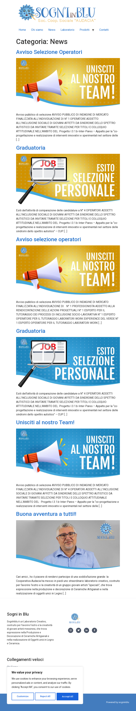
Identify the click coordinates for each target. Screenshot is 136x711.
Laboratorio (67, 29)
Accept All (67, 696)
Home (22, 29)
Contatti (104, 29)
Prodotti (84, 29)
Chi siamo (37, 29)
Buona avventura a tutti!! (46, 514)
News (51, 29)
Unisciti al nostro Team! (45, 422)
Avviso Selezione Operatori (49, 52)
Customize (23, 696)
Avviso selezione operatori (48, 239)
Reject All (45, 696)
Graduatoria (30, 147)
